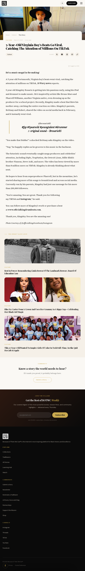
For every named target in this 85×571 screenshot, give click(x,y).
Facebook (6, 548)
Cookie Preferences (20, 565)
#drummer (61, 127)
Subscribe (72, 3)
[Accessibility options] (5, 565)
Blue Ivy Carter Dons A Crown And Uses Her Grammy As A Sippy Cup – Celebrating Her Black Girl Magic (41, 310)
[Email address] (34, 415)
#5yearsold (33, 127)
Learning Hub (7, 467)
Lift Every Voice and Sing (11, 500)
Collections (7, 452)
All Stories (6, 462)
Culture (14, 35)
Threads (5, 533)
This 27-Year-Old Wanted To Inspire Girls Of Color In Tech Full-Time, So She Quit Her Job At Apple (41, 349)
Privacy (11, 565)
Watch (5, 472)
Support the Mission (9, 510)
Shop (4, 515)
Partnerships (7, 505)
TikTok (5, 538)
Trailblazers (7, 457)
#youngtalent (47, 127)
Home (8, 35)
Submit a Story (42, 380)
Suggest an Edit (73, 66)
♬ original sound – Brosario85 (44, 131)
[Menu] (81, 3)
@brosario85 (44, 123)
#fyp (24, 127)
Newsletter (6, 490)
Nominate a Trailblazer (10, 495)
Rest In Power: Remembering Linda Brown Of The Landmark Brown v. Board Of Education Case (40, 272)
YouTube (5, 543)
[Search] (62, 3)
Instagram (6, 527)
